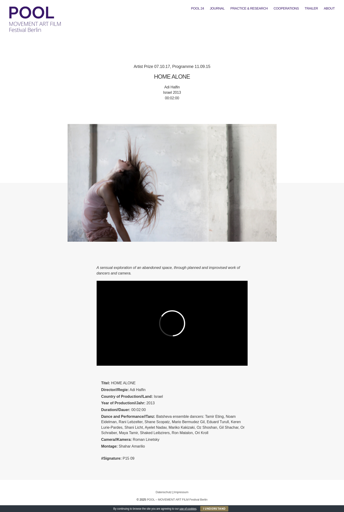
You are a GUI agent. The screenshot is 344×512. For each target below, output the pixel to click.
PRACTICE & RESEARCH (249, 8)
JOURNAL (217, 8)
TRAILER (311, 8)
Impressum (181, 492)
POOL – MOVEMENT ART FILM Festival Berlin (177, 499)
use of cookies (187, 508)
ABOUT (329, 8)
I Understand (214, 508)
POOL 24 (197, 8)
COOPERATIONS (286, 8)
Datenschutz (164, 492)
